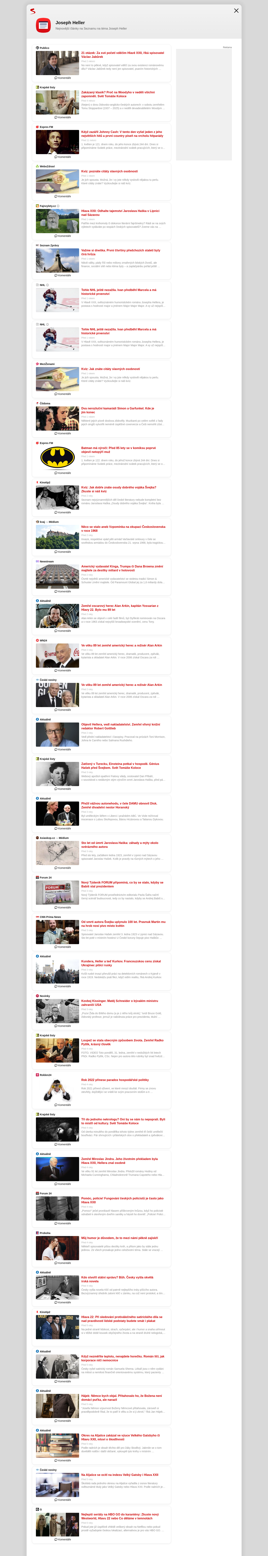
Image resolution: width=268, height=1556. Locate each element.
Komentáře (63, 77)
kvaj (42, 521)
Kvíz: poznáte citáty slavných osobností (109, 171)
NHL (42, 285)
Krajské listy (47, 87)
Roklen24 (45, 1075)
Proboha (45, 1233)
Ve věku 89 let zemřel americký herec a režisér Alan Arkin (121, 645)
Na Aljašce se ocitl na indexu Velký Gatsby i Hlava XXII (119, 1474)
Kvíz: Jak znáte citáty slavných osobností (110, 369)
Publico (44, 47)
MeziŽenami (47, 364)
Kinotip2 (45, 482)
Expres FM (46, 126)
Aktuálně (45, 600)
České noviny (48, 679)
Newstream (47, 561)
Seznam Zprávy (49, 245)
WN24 (43, 640)
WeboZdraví (47, 166)
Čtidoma (45, 403)
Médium (54, 521)
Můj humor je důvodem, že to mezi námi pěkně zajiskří (119, 1238)
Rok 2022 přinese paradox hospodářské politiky (115, 1080)
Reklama (227, 47)
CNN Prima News (50, 916)
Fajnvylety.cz (48, 206)
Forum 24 (46, 877)
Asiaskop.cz (47, 837)
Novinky (45, 996)
